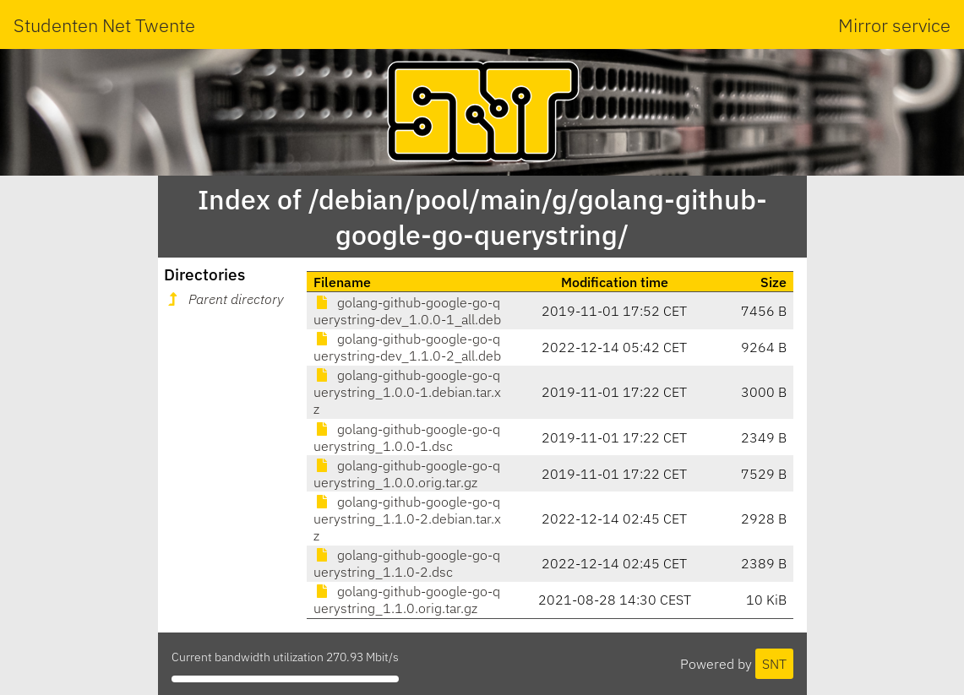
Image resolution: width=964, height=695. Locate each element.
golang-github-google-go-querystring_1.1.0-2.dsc (406, 563)
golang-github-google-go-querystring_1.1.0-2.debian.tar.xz (407, 518)
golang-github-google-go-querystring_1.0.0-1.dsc (406, 437)
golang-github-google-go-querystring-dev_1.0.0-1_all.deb (407, 311)
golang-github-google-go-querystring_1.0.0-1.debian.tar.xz (407, 392)
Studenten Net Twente (104, 25)
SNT (774, 663)
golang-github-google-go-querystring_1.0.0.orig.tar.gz (406, 474)
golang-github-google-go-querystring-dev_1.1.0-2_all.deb (407, 347)
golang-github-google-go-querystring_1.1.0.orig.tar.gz (406, 599)
